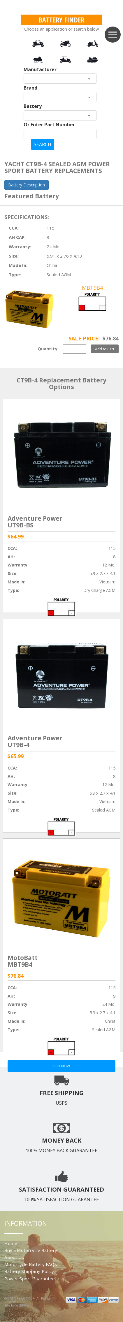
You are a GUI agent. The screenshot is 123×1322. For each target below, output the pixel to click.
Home (10, 1243)
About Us (14, 1257)
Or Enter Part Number (49, 124)
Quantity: (48, 348)
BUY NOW (61, 1066)
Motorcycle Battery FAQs (30, 1264)
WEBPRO (22, 1305)
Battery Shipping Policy (29, 1271)
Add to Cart (104, 349)
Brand (30, 88)
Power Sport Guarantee (29, 1278)
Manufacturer (40, 69)
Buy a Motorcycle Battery (30, 1250)
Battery (33, 106)
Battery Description (26, 185)
